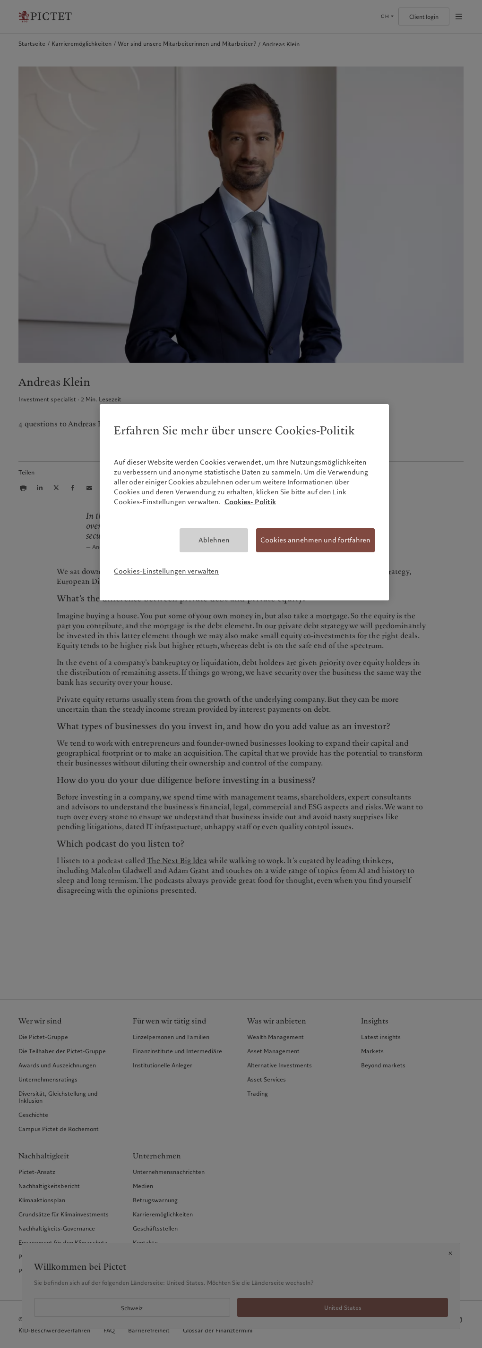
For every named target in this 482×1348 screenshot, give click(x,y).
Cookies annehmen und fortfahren (315, 540)
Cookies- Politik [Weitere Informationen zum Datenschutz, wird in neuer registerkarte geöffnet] (250, 502)
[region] (244, 502)
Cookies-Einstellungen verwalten (166, 571)
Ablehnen (214, 540)
